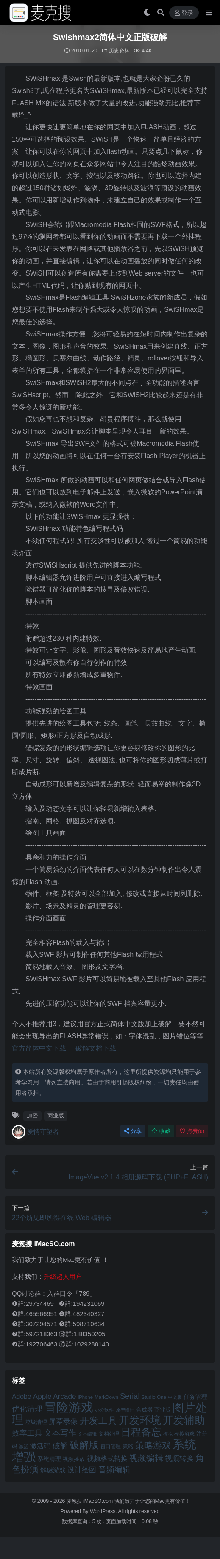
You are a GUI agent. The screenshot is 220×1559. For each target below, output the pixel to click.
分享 (133, 1131)
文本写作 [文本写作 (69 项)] (60, 1432)
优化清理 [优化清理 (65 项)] (27, 1409)
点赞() (192, 1131)
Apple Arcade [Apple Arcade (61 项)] (54, 1396)
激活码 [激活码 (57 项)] (40, 1446)
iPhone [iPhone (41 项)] (85, 1397)
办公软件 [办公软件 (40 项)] (104, 1409)
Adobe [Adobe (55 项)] (21, 1396)
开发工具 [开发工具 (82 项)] (98, 1421)
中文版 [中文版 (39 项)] (175, 1397)
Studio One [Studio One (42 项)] (154, 1397)
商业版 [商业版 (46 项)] (162, 1409)
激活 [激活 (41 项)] (23, 1446)
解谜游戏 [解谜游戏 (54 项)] (53, 1470)
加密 (32, 1115)
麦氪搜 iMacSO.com (90, 1501)
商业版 (55, 1115)
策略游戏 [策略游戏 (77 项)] (153, 1445)
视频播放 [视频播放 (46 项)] (74, 1459)
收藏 (160, 1131)
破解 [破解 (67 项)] (60, 1445)
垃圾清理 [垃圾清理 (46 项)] (36, 1422)
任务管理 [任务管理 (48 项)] (195, 1397)
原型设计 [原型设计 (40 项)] (125, 1409)
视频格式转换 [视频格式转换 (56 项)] (107, 1458)
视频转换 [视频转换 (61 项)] (179, 1459)
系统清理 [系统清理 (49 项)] (49, 1458)
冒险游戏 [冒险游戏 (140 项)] (68, 1407)
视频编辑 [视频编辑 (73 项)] (146, 1458)
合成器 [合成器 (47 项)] (144, 1409)
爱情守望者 (35, 1132)
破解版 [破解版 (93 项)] (84, 1444)
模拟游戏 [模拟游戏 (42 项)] (184, 1433)
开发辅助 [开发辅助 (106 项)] (184, 1420)
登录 (184, 13)
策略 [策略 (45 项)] (128, 1447)
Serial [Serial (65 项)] (129, 1396)
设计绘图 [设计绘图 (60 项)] (81, 1470)
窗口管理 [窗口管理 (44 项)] (110, 1447)
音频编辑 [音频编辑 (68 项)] (114, 1469)
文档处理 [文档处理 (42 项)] (109, 1433)
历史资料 (119, 51)
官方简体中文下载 (39, 1048)
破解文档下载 (95, 1048)
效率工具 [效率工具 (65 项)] (27, 1433)
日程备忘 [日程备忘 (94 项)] (141, 1432)
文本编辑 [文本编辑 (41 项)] (87, 1433)
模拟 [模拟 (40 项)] (168, 1433)
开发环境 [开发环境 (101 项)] (140, 1420)
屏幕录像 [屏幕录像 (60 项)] (63, 1421)
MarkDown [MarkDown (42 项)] (106, 1397)
